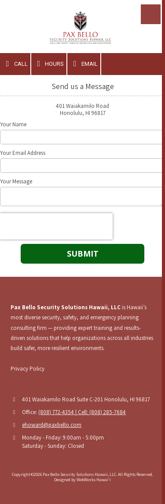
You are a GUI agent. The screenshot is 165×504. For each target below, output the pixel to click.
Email (84, 64)
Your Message (16, 181)
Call (15, 64)
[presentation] (56, 226)
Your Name (13, 124)
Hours (49, 64)
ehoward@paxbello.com (51, 425)
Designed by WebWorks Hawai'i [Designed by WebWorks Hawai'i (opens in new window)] (82, 480)
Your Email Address (22, 153)
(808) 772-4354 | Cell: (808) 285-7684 (82, 412)
